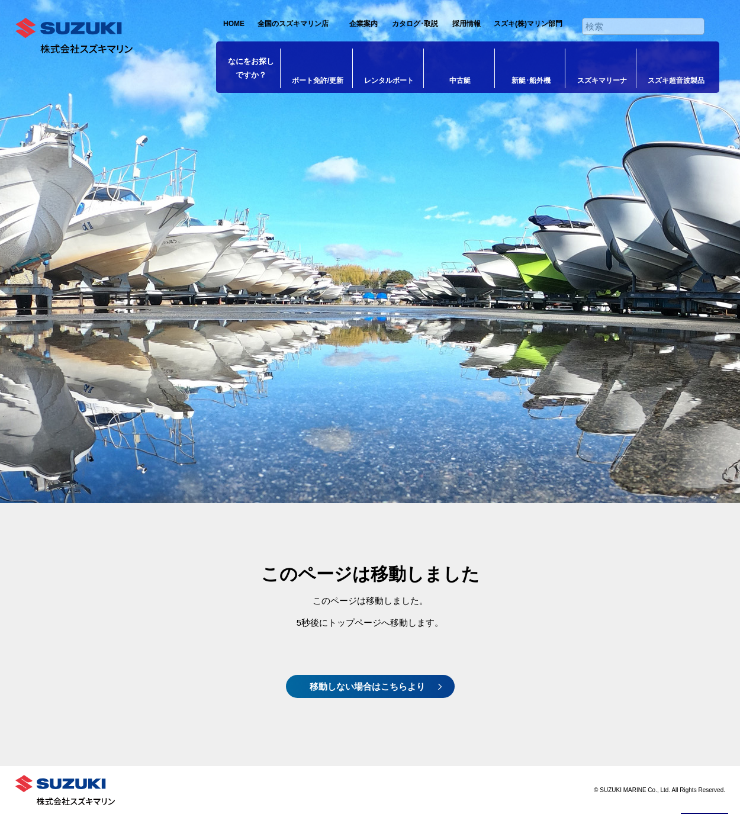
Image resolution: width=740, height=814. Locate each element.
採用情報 (466, 24)
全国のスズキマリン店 (293, 24)
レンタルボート (389, 80)
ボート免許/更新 (317, 80)
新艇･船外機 (531, 80)
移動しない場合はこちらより (367, 686)
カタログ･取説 (415, 24)
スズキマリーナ (602, 80)
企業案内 (363, 24)
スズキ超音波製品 (676, 80)
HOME (233, 24)
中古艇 (460, 80)
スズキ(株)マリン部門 (528, 24)
